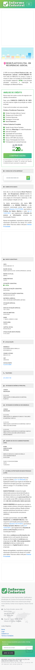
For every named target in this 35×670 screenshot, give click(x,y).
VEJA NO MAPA (7, 364)
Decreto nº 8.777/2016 (16, 209)
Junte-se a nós (8, 653)
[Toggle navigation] (29, 4)
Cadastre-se (5, 633)
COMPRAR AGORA (17, 156)
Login (3, 631)
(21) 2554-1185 (7, 378)
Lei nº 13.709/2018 (19, 479)
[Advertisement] (17, 27)
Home (3, 629)
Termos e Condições (7, 635)
